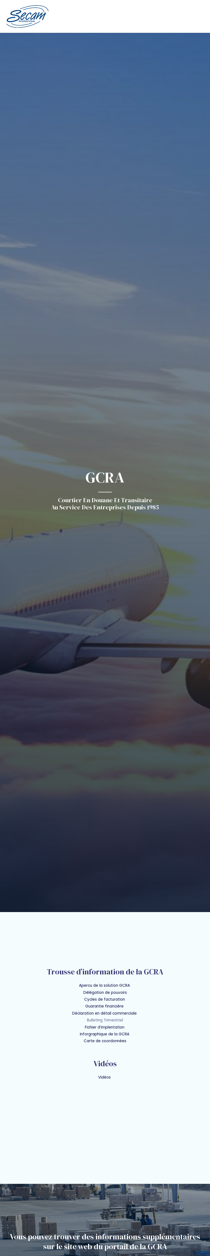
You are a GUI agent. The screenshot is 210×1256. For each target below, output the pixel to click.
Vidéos (105, 1077)
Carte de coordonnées (105, 1041)
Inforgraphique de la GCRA (105, 1034)
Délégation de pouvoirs (105, 992)
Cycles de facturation (105, 999)
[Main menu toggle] (199, 16)
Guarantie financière (104, 1006)
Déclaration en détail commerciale (105, 1013)
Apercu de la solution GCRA (104, 985)
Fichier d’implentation (104, 1027)
